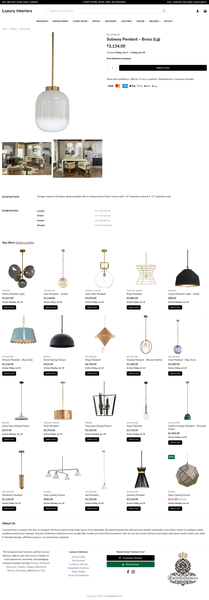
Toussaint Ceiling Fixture (98, 425)
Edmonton (40, 566)
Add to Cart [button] (9, 307)
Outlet (168, 21)
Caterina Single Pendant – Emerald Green (187, 427)
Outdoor (111, 21)
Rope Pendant (134, 293)
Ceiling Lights (25, 29)
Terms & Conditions (78, 575)
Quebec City (38, 570)
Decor (141, 21)
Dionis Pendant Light (13, 293)
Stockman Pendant (12, 495)
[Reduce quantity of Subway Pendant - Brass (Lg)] (108, 68)
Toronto (34, 563)
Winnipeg (21, 570)
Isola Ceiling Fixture (54, 495)
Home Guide (78, 556)
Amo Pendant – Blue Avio (182, 359)
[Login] (197, 11)
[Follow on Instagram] (133, 572)
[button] (205, 11)
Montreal (44, 563)
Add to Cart (162, 67)
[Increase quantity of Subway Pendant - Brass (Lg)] (116, 68)
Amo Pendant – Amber (56, 293)
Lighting (127, 21)
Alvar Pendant (134, 425)
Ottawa (11, 570)
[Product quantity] (112, 68)
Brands (155, 21)
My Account (78, 560)
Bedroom (43, 21)
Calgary (30, 566)
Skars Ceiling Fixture (179, 495)
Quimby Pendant (136, 495)
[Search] (164, 11)
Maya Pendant (93, 359)
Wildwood (113, 34)
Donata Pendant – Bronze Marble (144, 359)
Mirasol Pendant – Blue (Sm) (17, 359)
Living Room (81, 21)
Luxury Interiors (17, 11)
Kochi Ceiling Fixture (55, 359)
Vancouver (11, 566)
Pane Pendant (51, 425)
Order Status (78, 571)
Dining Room (61, 21)
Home (4, 29)
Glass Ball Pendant (95, 293)
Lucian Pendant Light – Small (183, 293)
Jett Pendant (92, 495)
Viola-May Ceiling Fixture (15, 425)
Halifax (21, 566)
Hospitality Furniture (78, 568)
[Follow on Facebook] (128, 572)
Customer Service (78, 564)
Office (97, 21)
